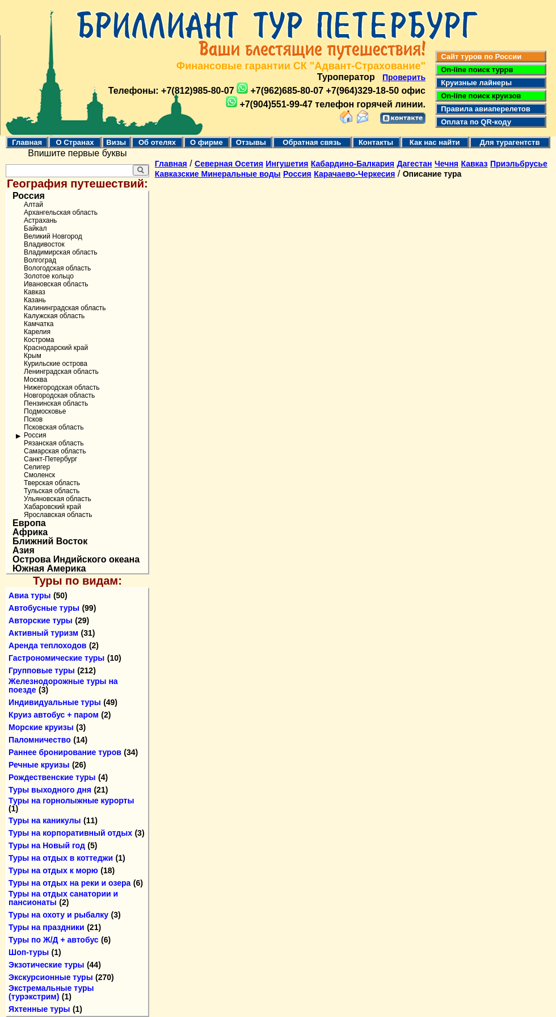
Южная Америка (49, 568)
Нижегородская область (61, 387)
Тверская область (52, 483)
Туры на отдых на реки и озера (69, 882)
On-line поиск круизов (479, 95)
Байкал (35, 228)
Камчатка (38, 324)
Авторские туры (41, 620)
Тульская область (51, 491)
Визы (116, 142)
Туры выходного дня (50, 789)
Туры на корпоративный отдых (70, 832)
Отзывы (251, 142)
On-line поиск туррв (475, 69)
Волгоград (40, 260)
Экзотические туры (46, 964)
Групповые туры (42, 670)
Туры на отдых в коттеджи (61, 857)
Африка (30, 532)
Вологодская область (57, 268)
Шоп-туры (29, 952)
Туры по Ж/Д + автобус (54, 939)
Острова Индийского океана (76, 559)
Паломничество (40, 739)
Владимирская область (60, 252)
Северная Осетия (229, 163)
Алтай (33, 205)
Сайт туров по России (479, 56)
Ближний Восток (49, 541)
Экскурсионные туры (51, 977)
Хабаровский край (52, 507)
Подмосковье (45, 411)
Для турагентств (509, 142)
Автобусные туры (44, 607)
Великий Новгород (53, 236)
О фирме (206, 142)
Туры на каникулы (45, 820)
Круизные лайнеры (474, 82)
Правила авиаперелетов (483, 109)
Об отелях (157, 142)
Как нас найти (435, 142)
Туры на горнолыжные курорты (71, 800)
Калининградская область (65, 308)
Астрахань (40, 220)
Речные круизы (39, 764)
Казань (35, 300)
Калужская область (54, 316)
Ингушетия (287, 163)
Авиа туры (29, 595)
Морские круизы (41, 727)
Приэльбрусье (518, 163)
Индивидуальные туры (55, 702)
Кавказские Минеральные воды (218, 173)
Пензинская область (56, 403)
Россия (28, 196)
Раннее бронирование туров (65, 752)
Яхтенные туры (39, 1009)
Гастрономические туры (56, 657)
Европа (29, 523)
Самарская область (55, 451)
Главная (27, 142)
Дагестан (414, 163)
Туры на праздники (47, 927)
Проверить (404, 77)
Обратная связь (312, 142)
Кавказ (34, 292)
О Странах (75, 142)
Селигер (37, 467)
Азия (23, 550)
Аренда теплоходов (47, 645)
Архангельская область (61, 212)
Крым (32, 356)
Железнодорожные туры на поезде (63, 685)
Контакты (376, 142)
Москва (35, 380)
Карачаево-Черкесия (354, 173)
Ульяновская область (57, 499)
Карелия (37, 332)
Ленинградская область (61, 372)
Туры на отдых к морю (53, 870)
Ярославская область (58, 515)
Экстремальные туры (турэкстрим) (51, 992)
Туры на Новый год (47, 845)
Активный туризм (43, 632)
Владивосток (44, 244)
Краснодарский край (56, 348)
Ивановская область (56, 284)
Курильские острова (55, 364)
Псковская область (53, 427)
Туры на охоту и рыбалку (58, 914)
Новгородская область (59, 395)
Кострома (39, 340)
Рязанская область (53, 443)
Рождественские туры (52, 777)
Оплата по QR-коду (474, 122)
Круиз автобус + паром (54, 714)
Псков (33, 419)
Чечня (446, 163)
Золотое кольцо (49, 276)
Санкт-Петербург (50, 459)
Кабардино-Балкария (352, 163)
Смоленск (39, 475)
